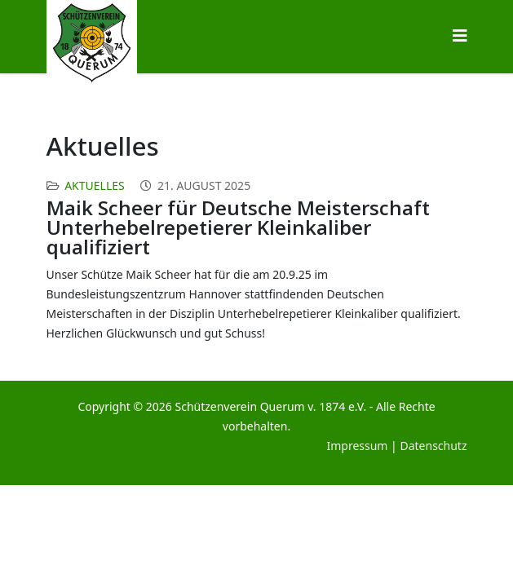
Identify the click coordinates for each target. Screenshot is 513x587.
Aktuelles (94, 185)
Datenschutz (433, 445)
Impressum (356, 445)
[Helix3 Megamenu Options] (460, 35)
